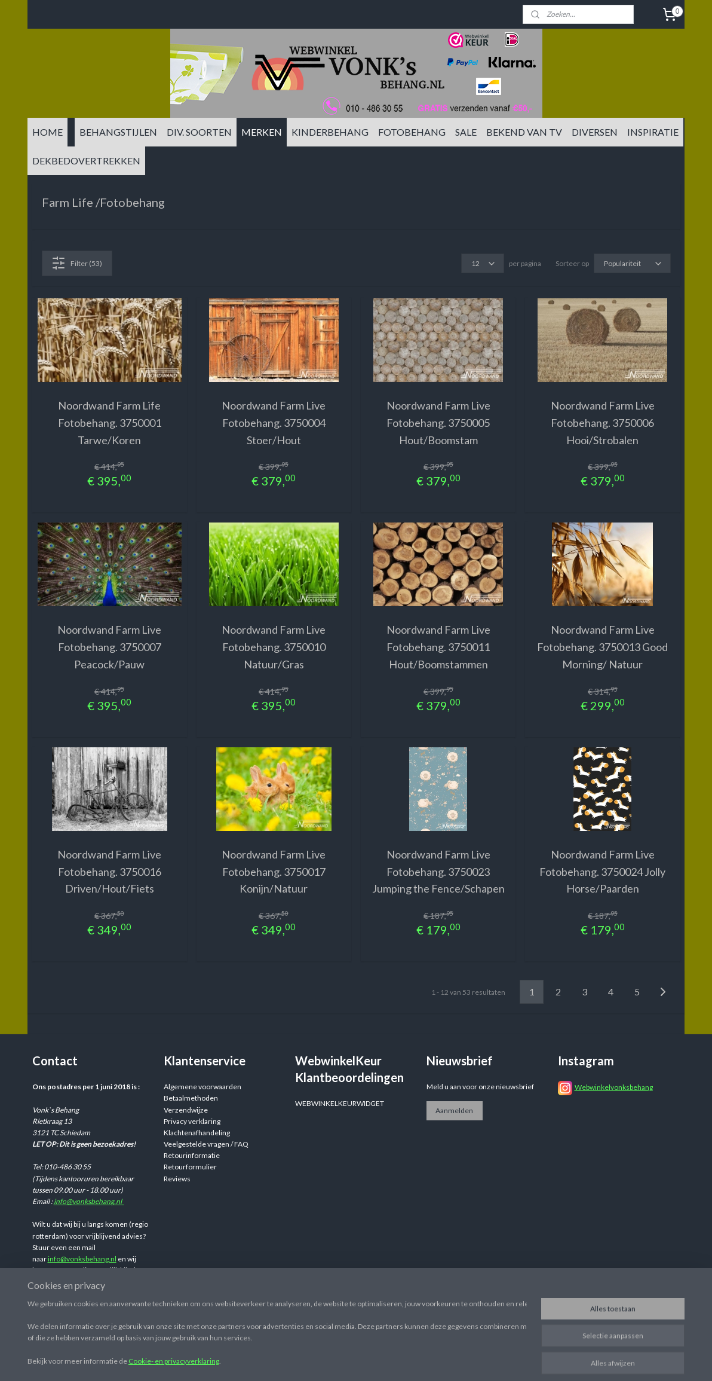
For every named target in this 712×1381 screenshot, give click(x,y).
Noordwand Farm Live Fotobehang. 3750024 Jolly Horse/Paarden (602, 872)
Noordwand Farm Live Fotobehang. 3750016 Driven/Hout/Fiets (109, 872)
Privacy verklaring (192, 1121)
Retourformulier (190, 1166)
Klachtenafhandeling (197, 1132)
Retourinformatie (192, 1155)
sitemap (427, 1359)
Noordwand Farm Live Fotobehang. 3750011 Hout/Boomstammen (438, 647)
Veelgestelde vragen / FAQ (206, 1143)
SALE (466, 132)
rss (448, 1359)
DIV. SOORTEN (199, 132)
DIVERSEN (595, 132)
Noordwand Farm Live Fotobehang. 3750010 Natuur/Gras (274, 647)
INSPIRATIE (653, 132)
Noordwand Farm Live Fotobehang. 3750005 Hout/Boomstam (438, 423)
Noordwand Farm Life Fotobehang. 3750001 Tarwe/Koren (109, 423)
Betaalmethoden (191, 1097)
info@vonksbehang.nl (89, 1201)
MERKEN (261, 132)
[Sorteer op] (632, 263)
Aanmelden (454, 1110)
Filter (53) (76, 263)
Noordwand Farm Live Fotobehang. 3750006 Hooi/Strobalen (603, 423)
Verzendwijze (186, 1109)
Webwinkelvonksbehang (614, 1087)
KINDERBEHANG (330, 132)
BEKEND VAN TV (524, 132)
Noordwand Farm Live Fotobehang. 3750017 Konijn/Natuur (274, 872)
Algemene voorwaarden (202, 1086)
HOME (47, 132)
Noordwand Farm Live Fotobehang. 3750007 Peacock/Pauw (109, 647)
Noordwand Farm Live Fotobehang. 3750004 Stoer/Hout (274, 423)
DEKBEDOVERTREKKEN (86, 160)
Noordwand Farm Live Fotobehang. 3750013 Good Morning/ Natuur (602, 647)
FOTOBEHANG (412, 132)
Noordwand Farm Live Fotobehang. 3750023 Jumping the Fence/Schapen (438, 872)
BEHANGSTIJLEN (118, 132)
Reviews (177, 1178)
